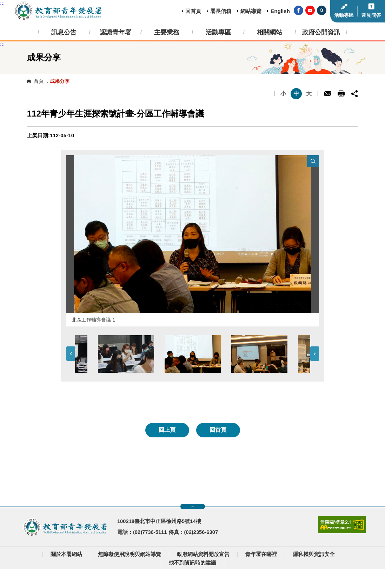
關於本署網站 (66, 554)
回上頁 (167, 430)
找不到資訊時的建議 (192, 562)
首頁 (39, 81)
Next (314, 354)
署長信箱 (220, 11)
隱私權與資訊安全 (314, 554)
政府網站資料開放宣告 (203, 554)
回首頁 (193, 11)
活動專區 (344, 15)
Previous (70, 354)
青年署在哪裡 (261, 554)
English (280, 11)
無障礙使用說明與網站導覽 (129, 554)
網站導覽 (250, 11)
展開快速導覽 (192, 506)
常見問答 (371, 15)
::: (2, 3)
